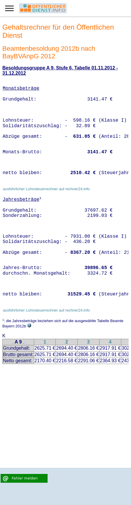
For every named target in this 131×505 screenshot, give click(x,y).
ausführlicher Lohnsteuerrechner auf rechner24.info (46, 189)
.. (13, 342)
